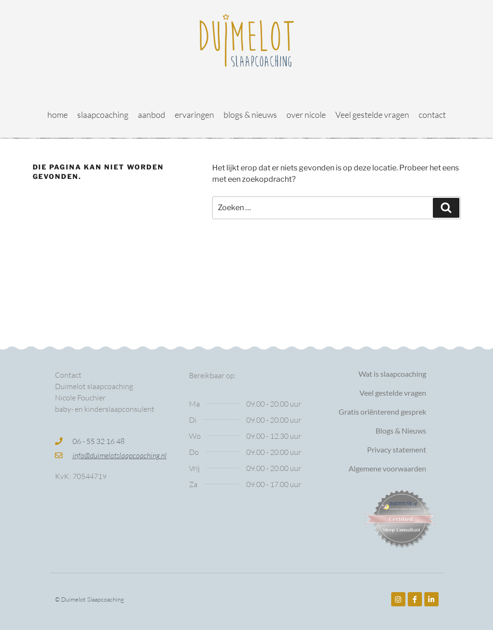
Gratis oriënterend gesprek (382, 411)
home (57, 114)
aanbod (151, 114)
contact (432, 114)
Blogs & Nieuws (401, 430)
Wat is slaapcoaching (392, 373)
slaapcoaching (102, 114)
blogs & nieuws (250, 114)
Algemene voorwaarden (387, 468)
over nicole (306, 114)
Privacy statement (396, 449)
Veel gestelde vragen (372, 114)
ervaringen (194, 114)
